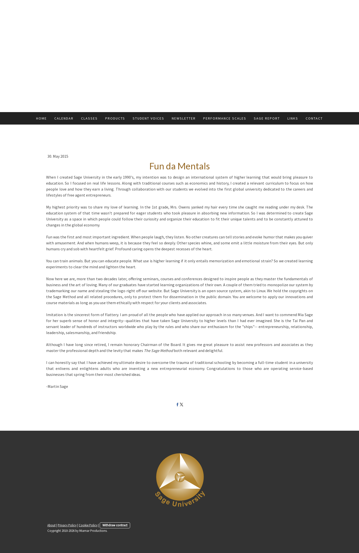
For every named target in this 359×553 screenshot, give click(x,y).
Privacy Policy (67, 525)
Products (115, 118)
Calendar (64, 118)
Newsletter (184, 118)
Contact (314, 118)
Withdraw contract (114, 525)
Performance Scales (224, 118)
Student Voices (148, 118)
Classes (89, 118)
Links (292, 118)
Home (41, 118)
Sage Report (267, 118)
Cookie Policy (88, 525)
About (51, 525)
